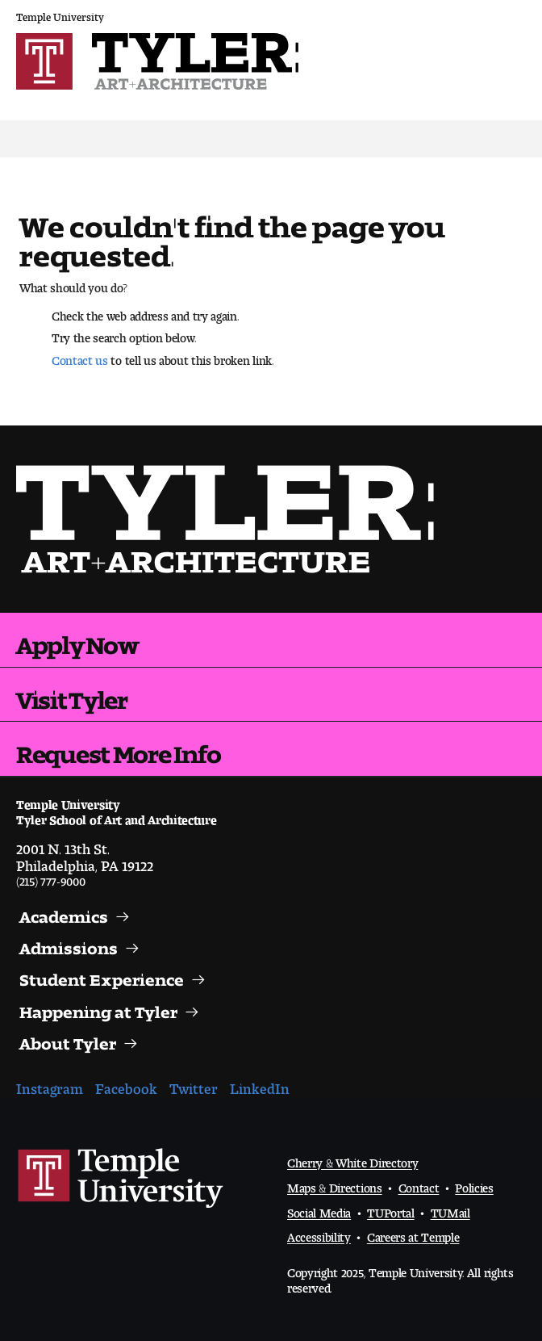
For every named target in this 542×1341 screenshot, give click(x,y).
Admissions (68, 944)
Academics (63, 913)
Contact (419, 1184)
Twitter (193, 1084)
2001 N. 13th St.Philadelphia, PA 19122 (84, 853)
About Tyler (67, 1040)
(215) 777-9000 (50, 878)
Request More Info (118, 748)
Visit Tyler (71, 694)
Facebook (126, 1084)
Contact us (80, 356)
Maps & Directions (334, 1184)
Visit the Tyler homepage (231, 519)
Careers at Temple (413, 1234)
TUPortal (390, 1209)
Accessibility (319, 1234)
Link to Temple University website (121, 1178)
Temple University (60, 14)
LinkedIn (260, 1084)
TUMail (450, 1209)
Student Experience (101, 976)
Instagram (49, 1084)
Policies (474, 1184)
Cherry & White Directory (352, 1159)
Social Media (319, 1209)
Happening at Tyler (98, 1008)
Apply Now (77, 639)
